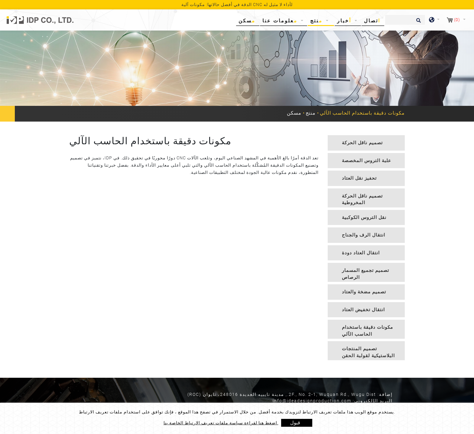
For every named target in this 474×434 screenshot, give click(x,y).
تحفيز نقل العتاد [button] (359, 178)
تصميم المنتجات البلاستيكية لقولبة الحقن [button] (368, 352)
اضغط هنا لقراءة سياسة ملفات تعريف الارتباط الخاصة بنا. (221, 422)
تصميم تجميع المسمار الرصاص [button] (365, 274)
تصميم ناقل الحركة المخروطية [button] (362, 199)
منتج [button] (317, 21)
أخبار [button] (345, 21)
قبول (295, 423)
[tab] (366, 143)
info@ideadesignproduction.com (312, 400)
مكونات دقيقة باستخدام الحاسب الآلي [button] (367, 331)
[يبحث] (405, 20)
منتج (311, 113)
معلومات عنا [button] (281, 21)
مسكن (248, 20)
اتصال (372, 21)
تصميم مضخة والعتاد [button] (364, 292)
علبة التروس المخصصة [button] (366, 160)
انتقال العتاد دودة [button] (361, 253)
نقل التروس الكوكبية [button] (364, 217)
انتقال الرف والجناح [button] (363, 235)
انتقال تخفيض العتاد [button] (363, 309)
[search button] (417, 22)
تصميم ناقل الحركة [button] (362, 142)
